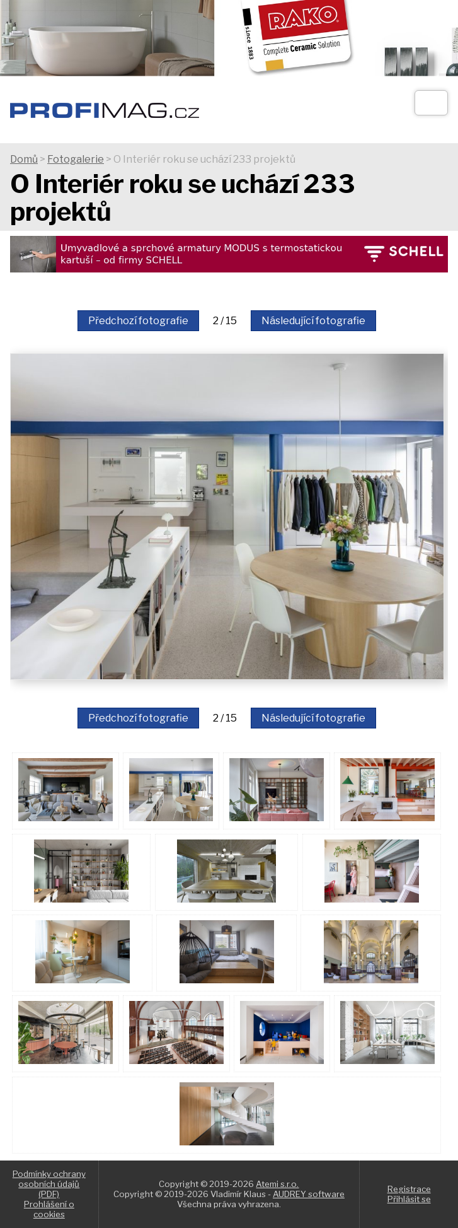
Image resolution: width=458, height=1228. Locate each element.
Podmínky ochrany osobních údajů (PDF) (49, 1184)
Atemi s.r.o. (277, 1184)
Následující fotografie (313, 321)
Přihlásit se (409, 1199)
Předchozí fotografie (138, 321)
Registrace (409, 1189)
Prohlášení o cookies (49, 1209)
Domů (24, 159)
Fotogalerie (75, 159)
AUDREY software (309, 1194)
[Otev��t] (431, 102)
